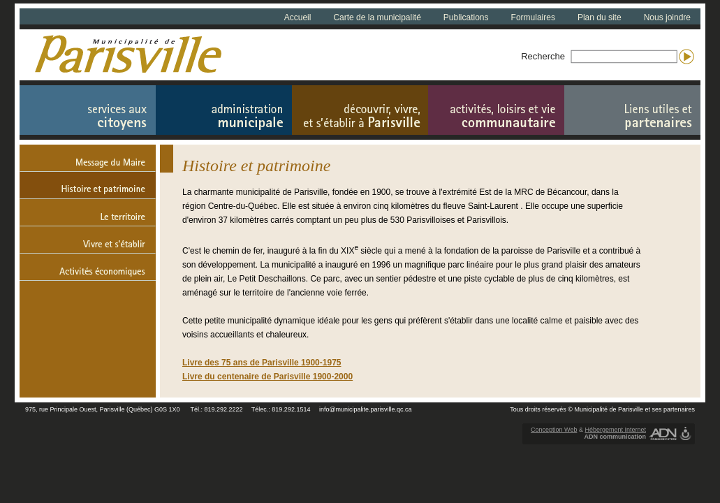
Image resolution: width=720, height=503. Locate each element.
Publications (466, 17)
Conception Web (554, 429)
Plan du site (600, 17)
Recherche (543, 56)
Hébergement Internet (615, 429)
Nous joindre (667, 17)
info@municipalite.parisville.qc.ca (365, 409)
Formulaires (533, 17)
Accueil (297, 17)
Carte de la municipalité (376, 17)
